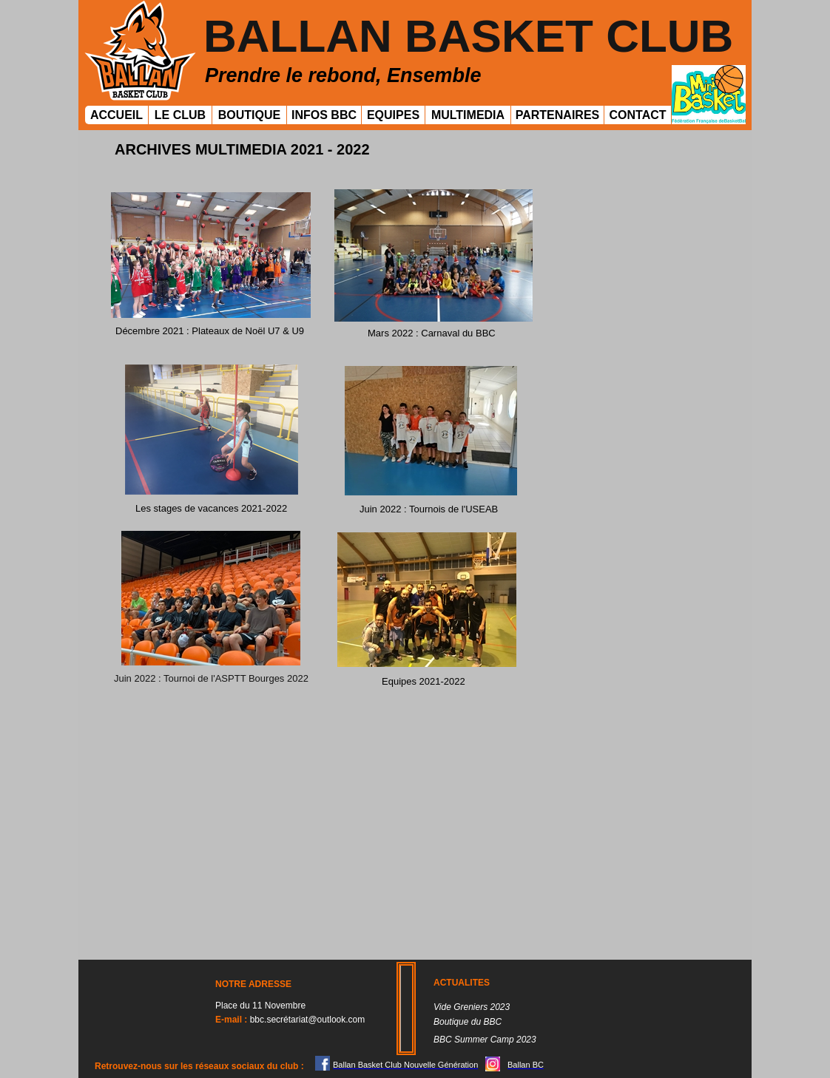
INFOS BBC (324, 115)
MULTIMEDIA (468, 115)
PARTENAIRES (558, 115)
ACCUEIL (116, 115)
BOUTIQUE (249, 115)
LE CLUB (180, 115)
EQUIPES (393, 115)
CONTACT (637, 115)
